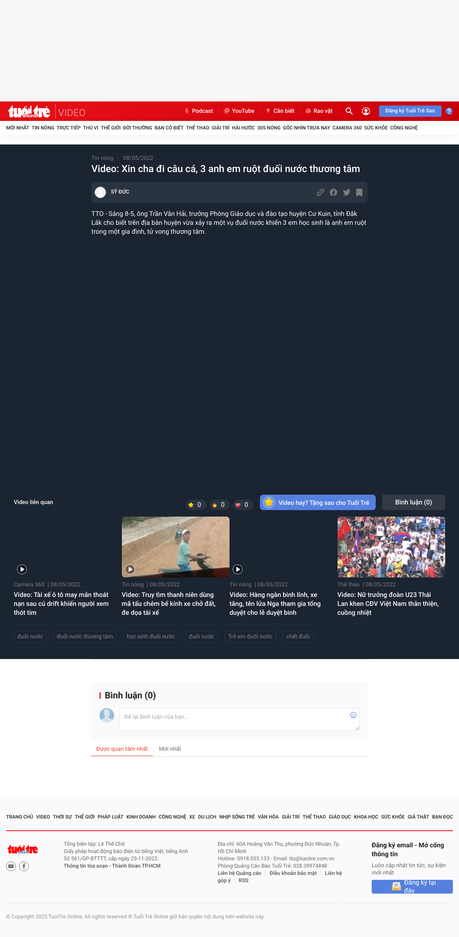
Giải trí (221, 128)
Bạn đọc (442, 817)
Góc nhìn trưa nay (306, 128)
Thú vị (90, 128)
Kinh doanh (141, 817)
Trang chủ (19, 817)
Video (43, 817)
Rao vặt (319, 111)
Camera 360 (347, 128)
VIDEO (72, 112)
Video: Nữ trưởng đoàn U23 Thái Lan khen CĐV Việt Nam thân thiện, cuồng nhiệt (388, 603)
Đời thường (137, 128)
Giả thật (418, 817)
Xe (192, 817)
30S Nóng (268, 128)
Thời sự (62, 817)
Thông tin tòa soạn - (88, 866)
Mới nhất (17, 128)
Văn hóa (268, 817)
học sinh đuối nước (151, 636)
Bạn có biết (169, 128)
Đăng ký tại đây (420, 887)
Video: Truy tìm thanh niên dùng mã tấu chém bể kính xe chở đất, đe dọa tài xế (169, 603)
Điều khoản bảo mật (293, 873)
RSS (244, 881)
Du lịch (207, 817)
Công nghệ (404, 128)
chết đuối (298, 636)
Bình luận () (413, 502)
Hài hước (243, 128)
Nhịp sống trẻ (237, 817)
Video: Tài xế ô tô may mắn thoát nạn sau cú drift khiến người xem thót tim (61, 603)
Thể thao (197, 128)
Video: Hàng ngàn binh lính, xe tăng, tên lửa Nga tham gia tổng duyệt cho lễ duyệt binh (275, 603)
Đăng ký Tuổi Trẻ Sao (410, 111)
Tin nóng (43, 128)
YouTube (238, 111)
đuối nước (30, 636)
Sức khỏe (376, 128)
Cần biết (279, 111)
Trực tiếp (69, 128)
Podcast (198, 111)
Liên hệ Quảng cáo (240, 873)
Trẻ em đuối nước (250, 636)
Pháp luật (110, 817)
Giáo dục (340, 817)
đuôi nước (201, 636)
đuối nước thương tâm (85, 636)
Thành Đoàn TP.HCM (136, 866)
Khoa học (366, 817)
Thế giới (111, 128)
